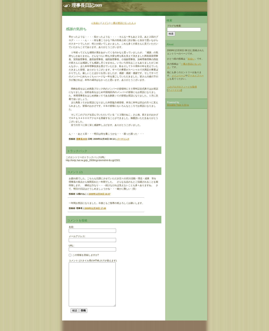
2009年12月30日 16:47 (99, 194)
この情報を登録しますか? (84, 255)
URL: (71, 245)
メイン (105, 23)
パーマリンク (123, 139)
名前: (71, 227)
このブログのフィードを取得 (182, 87)
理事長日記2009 (87, 5)
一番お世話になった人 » (123, 23)
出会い (191, 58)
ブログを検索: (174, 25)
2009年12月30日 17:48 (95, 208)
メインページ (178, 75)
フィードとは (174, 90)
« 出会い (95, 23)
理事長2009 (81, 139)
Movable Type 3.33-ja (178, 105)
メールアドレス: (77, 236)
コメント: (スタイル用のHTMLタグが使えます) (93, 260)
